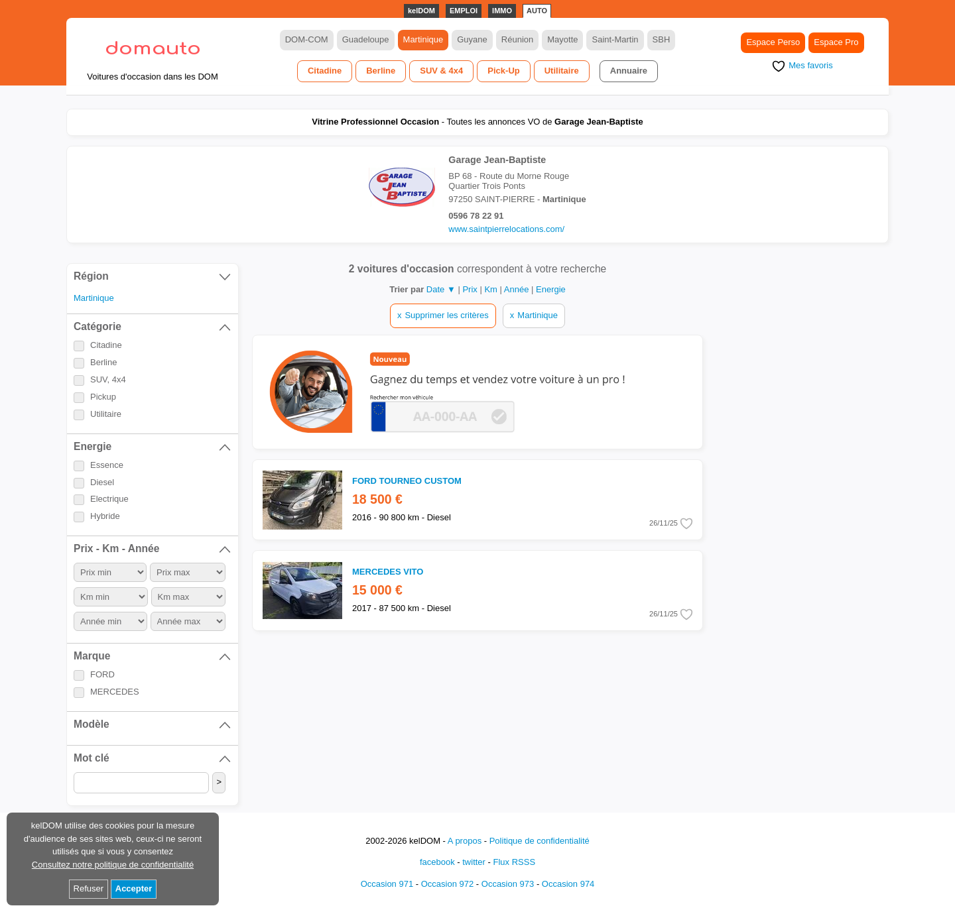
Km (491, 289)
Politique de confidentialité (539, 841)
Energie (551, 289)
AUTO (537, 11)
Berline (380, 71)
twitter (473, 862)
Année (517, 289)
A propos (464, 841)
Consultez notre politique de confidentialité (113, 865)
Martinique (423, 39)
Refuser (89, 888)
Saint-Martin (615, 39)
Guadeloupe (365, 39)
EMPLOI (464, 11)
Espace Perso (773, 42)
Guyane (472, 39)
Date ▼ (441, 289)
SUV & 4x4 (441, 71)
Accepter (134, 888)
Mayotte (562, 39)
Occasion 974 (568, 884)
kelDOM (421, 11)
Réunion (517, 39)
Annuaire (628, 71)
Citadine (325, 71)
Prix (470, 289)
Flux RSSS (514, 862)
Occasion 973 (508, 884)
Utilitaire (561, 71)
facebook (437, 862)
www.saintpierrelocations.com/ (506, 229)
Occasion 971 (387, 884)
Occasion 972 (447, 884)
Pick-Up (503, 71)
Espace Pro (836, 42)
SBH (661, 39)
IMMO (502, 11)
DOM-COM (306, 39)
